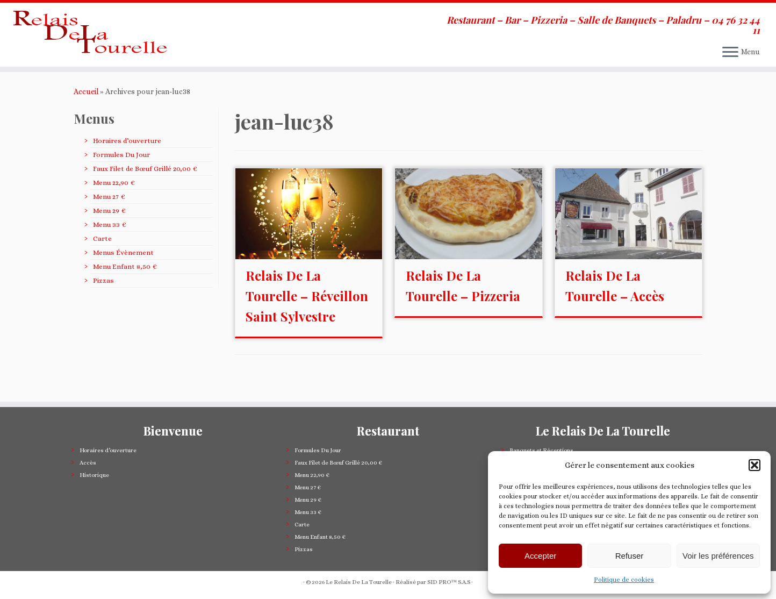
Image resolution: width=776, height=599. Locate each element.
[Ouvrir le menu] (730, 53)
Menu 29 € (109, 230)
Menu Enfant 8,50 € (124, 286)
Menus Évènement (123, 272)
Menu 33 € (109, 244)
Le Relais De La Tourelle (359, 582)
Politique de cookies (624, 579)
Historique (94, 475)
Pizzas (103, 300)
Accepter (540, 555)
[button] (754, 465)
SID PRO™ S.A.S (448, 582)
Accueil (86, 110)
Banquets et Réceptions (541, 450)
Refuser (629, 555)
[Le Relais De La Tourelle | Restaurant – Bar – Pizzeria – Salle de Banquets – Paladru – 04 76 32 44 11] (89, 44)
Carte (102, 258)
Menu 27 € (109, 216)
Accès (88, 462)
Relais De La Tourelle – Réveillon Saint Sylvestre (307, 315)
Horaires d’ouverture (127, 160)
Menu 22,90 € (113, 202)
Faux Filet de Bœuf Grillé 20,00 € (145, 188)
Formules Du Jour (121, 174)
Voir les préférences (718, 555)
